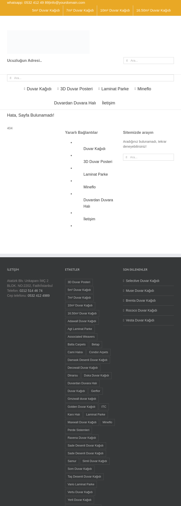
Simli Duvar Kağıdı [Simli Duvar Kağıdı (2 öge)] (94, 461)
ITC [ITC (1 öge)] (103, 406)
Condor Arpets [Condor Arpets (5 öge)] (98, 352)
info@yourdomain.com (67, 2)
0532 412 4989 (38, 295)
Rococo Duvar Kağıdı (141, 310)
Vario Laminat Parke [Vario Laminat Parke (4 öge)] (81, 484)
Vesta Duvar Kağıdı (140, 320)
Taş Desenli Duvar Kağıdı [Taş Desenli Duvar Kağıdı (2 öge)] (84, 476)
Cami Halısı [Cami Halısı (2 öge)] (75, 352)
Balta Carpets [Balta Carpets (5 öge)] (77, 344)
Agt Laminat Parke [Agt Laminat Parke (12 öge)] (80, 329)
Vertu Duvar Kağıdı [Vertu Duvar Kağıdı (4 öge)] (80, 492)
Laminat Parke (95, 174)
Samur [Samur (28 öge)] (72, 461)
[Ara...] (148, 60)
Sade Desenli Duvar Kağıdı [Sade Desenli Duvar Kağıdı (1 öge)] (85, 453)
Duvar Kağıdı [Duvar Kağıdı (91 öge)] (76, 391)
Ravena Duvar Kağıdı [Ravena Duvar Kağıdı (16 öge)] (82, 437)
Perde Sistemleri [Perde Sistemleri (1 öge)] (78, 430)
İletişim (89, 219)
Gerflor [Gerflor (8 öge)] (95, 391)
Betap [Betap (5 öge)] (95, 344)
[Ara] (126, 60)
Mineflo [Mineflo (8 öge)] (107, 422)
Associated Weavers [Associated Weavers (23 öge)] (81, 336)
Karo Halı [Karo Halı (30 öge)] (74, 414)
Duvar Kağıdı (94, 149)
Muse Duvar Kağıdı (140, 291)
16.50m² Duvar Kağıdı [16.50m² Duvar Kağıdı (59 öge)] (82, 313)
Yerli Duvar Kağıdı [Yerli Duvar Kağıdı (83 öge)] (79, 500)
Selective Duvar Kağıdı (142, 281)
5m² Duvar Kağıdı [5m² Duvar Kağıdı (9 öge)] (79, 290)
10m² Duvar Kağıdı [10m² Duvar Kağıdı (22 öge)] (80, 305)
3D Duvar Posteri (97, 162)
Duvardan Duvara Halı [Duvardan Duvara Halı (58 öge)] (82, 383)
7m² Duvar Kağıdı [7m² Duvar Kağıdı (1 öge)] (79, 297)
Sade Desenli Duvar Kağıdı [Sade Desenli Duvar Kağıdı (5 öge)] (85, 445)
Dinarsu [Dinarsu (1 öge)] (73, 375)
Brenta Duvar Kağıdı (141, 300)
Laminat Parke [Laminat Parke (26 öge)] (95, 414)
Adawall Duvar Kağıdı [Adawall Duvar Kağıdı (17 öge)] (82, 321)
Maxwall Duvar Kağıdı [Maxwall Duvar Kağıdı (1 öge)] (82, 422)
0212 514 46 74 (31, 291)
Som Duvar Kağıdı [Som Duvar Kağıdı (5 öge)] (80, 468)
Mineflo (89, 187)
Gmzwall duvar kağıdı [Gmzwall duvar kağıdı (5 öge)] (82, 398)
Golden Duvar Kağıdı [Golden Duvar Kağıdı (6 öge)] (81, 406)
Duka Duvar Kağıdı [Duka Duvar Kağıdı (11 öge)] (96, 375)
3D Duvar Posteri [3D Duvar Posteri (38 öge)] (79, 282)
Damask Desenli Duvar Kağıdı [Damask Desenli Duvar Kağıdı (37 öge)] (87, 360)
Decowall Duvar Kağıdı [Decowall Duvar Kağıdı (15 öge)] (83, 367)
